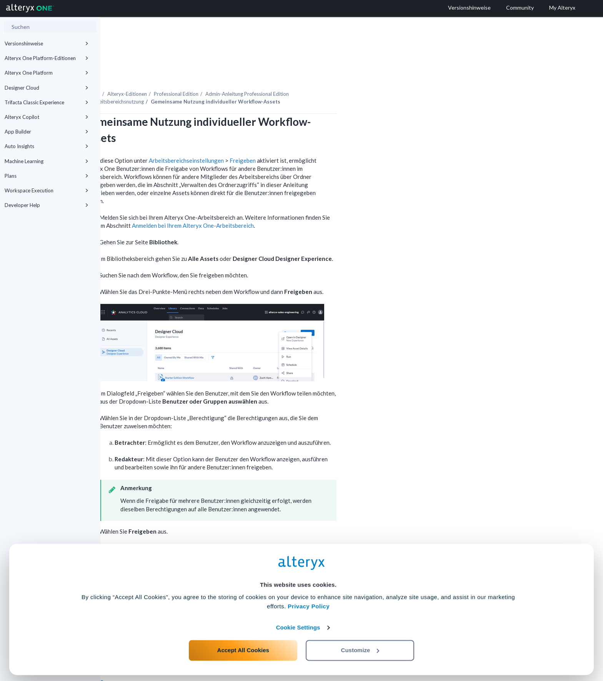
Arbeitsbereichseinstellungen (286, 139)
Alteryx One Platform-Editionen (46, 58)
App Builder (46, 132)
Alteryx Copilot (46, 117)
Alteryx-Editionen (227, 73)
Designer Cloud (46, 88)
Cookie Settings (298, 624)
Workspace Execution (46, 190)
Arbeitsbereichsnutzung (217, 80)
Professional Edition (276, 73)
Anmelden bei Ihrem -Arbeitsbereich (293, 204)
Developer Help (46, 205)
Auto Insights (46, 146)
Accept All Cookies (243, 647)
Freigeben (343, 139)
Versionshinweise (46, 43)
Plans (46, 176)
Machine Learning (46, 161)
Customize (360, 647)
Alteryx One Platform (46, 73)
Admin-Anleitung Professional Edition (347, 73)
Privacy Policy (309, 603)
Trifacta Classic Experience (46, 102)
